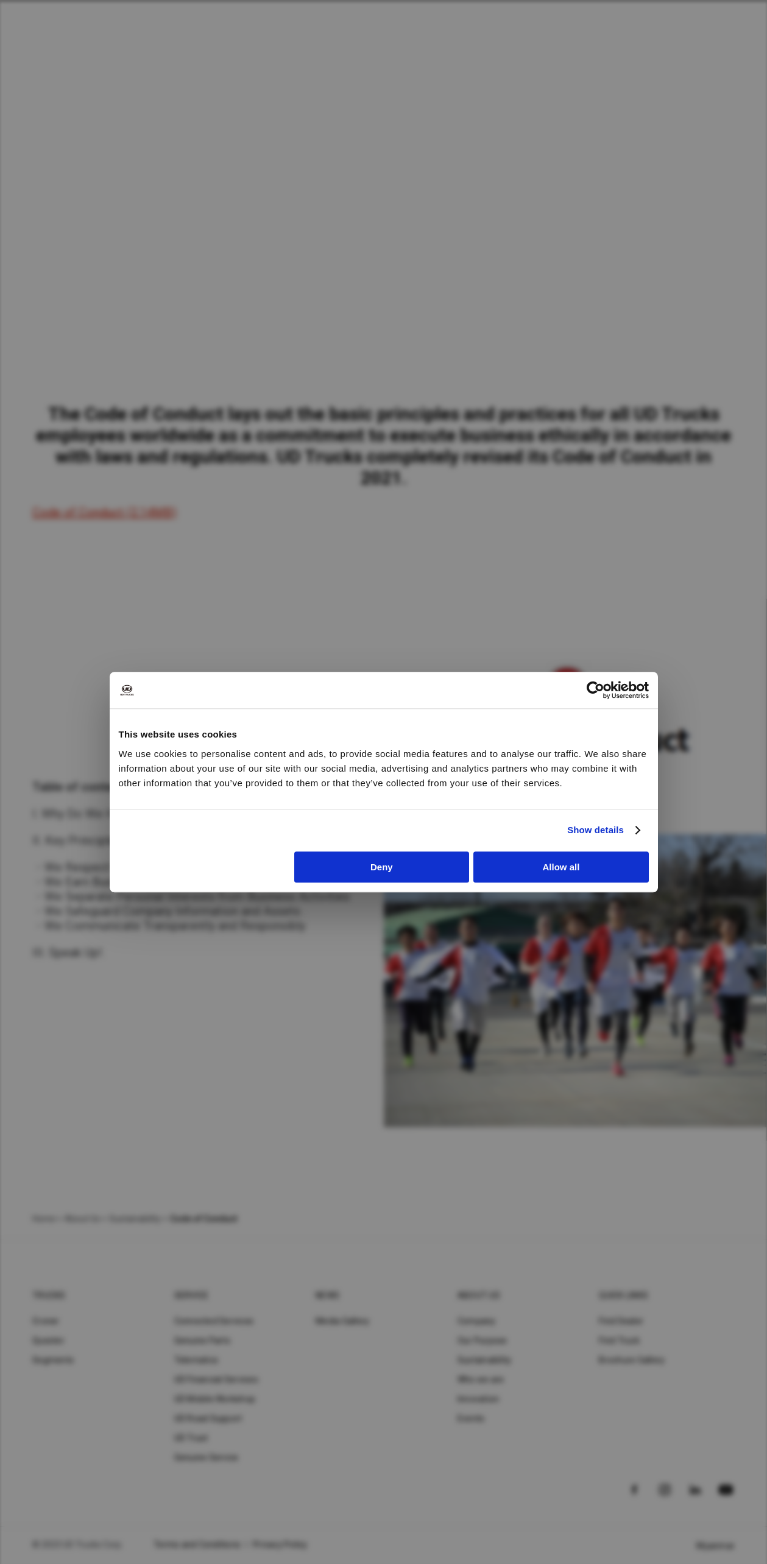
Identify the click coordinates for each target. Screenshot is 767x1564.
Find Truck (619, 1340)
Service (191, 1295)
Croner (46, 1321)
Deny (381, 867)
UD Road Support (208, 1418)
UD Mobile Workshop (215, 1399)
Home (43, 1219)
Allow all (561, 867)
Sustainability (485, 1360)
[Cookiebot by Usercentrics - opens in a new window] (595, 690)
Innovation (479, 1399)
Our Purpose (482, 1340)
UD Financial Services (216, 1379)
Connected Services (214, 1321)
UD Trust (191, 1438)
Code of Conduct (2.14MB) (104, 512)
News (327, 1295)
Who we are (481, 1379)
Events (471, 1418)
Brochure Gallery (632, 1360)
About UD (479, 1295)
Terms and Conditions (197, 1544)
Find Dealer (621, 1321)
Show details (595, 830)
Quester (48, 1340)
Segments (53, 1360)
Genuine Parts (202, 1340)
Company (477, 1321)
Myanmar (715, 1546)
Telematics (196, 1360)
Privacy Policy (280, 1544)
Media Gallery (342, 1321)
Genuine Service (206, 1457)
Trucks (49, 1295)
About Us (82, 1219)
